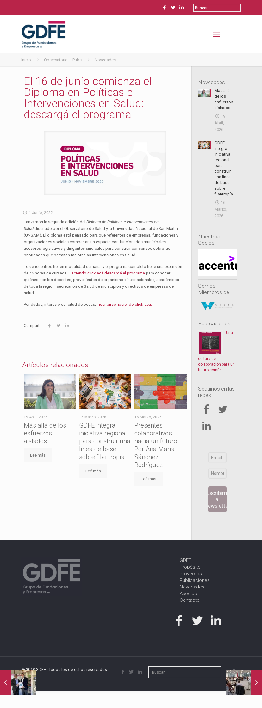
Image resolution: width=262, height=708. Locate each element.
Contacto (190, 600)
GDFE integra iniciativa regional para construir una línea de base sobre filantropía (104, 441)
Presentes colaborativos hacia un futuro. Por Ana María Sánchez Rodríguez (156, 445)
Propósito (190, 567)
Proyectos (191, 573)
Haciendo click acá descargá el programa (107, 273)
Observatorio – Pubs (63, 60)
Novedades (105, 60)
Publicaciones (214, 323)
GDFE (185, 560)
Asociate (189, 593)
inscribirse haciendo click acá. (124, 304)
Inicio (26, 60)
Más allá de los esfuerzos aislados (45, 433)
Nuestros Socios (209, 239)
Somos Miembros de (213, 289)
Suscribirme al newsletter (217, 499)
